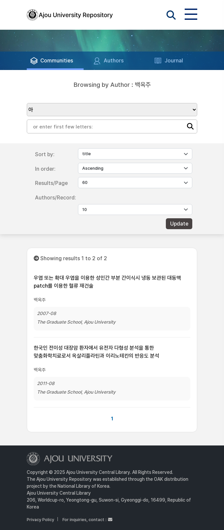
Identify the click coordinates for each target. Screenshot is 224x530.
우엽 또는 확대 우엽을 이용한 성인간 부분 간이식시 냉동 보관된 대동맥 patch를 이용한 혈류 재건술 (107, 282)
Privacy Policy (40, 519)
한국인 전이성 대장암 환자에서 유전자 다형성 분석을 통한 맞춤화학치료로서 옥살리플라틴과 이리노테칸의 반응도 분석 (96, 352)
